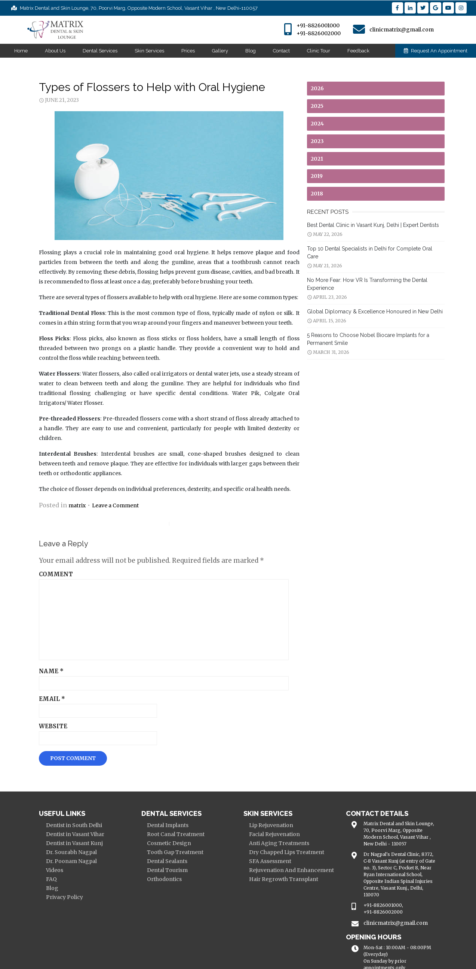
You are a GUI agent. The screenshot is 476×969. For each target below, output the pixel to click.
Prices (188, 51)
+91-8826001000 (318, 25)
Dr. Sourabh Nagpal (63, 832)
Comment (48, 555)
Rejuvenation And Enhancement (291, 850)
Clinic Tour (318, 51)
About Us (55, 51)
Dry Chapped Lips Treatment (287, 832)
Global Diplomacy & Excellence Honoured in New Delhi (377, 304)
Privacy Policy (56, 877)
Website (45, 707)
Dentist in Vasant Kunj (66, 823)
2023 (319, 141)
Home (21, 51)
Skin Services (149, 51)
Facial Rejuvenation (274, 814)
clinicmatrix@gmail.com (401, 29)
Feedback (358, 51)
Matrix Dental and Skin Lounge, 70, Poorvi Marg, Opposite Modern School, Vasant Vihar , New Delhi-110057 (134, 8)
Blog (250, 51)
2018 (319, 193)
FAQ (43, 859)
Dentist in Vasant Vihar (67, 814)
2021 (319, 158)
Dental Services (100, 51)
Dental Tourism (163, 850)
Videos (46, 850)
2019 (319, 176)
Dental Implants (163, 805)
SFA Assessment (270, 841)
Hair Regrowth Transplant (284, 859)
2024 (319, 123)
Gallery (220, 51)
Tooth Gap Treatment (171, 832)
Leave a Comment (107, 486)
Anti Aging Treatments (279, 823)
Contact (281, 51)
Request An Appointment (435, 51)
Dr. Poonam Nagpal (63, 841)
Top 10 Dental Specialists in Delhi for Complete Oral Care (379, 249)
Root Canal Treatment (171, 814)
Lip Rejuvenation (271, 805)
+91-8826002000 (319, 33)
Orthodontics (160, 859)
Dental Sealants (163, 841)
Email (44, 680)
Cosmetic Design (165, 823)
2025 (319, 106)
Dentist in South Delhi (66, 805)
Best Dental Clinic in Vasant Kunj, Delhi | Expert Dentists (376, 225)
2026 (319, 88)
